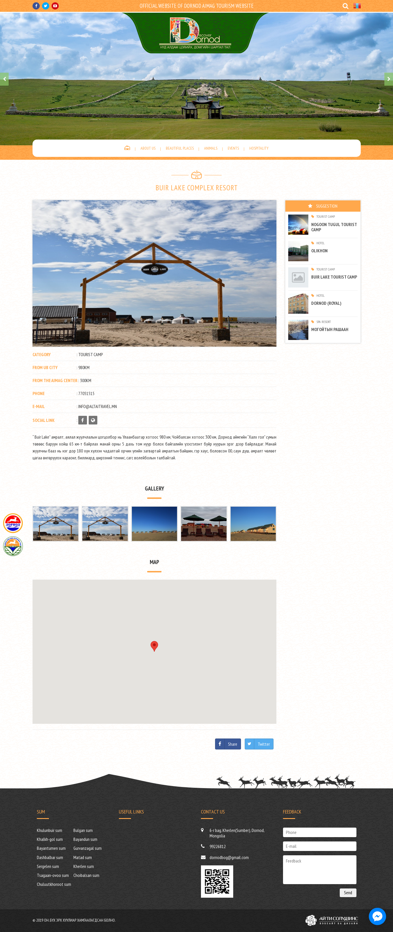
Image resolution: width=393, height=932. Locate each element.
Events (233, 148)
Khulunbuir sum (49, 830)
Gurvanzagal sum (87, 848)
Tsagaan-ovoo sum (53, 875)
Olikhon (319, 250)
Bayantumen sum (51, 848)
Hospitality (259, 148)
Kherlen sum (83, 866)
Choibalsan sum (86, 875)
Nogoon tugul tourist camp (334, 226)
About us (148, 148)
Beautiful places (180, 148)
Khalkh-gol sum (50, 839)
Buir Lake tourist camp (334, 277)
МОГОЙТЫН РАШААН (329, 329)
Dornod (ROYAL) (326, 303)
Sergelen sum (48, 866)
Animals (210, 148)
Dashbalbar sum (50, 857)
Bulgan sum (83, 830)
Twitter (264, 744)
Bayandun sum (85, 839)
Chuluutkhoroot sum (54, 884)
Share (232, 744)
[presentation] (4, 79)
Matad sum (82, 857)
